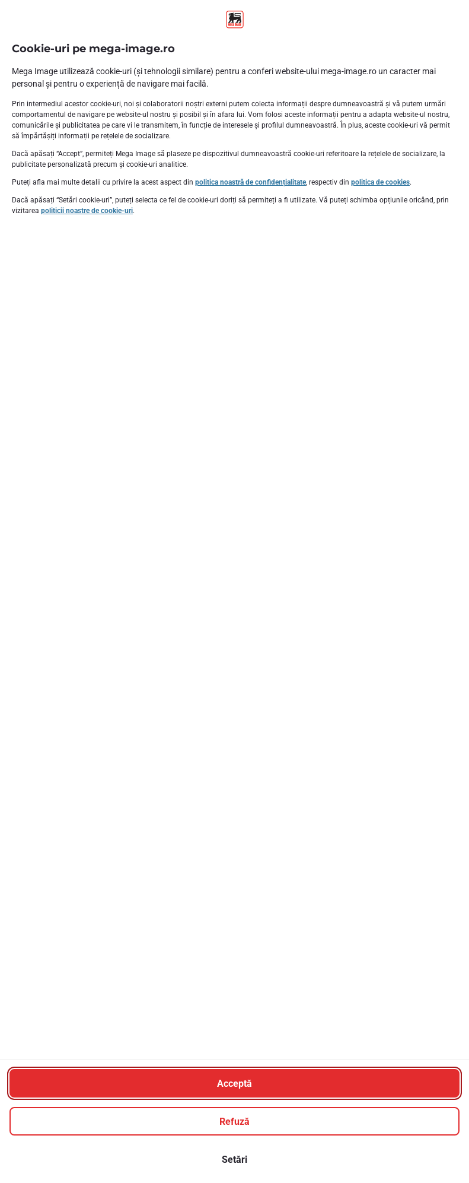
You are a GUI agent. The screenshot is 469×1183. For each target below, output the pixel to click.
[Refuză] (234, 1121)
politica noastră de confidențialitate (250, 182)
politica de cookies (380, 182)
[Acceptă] (234, 1083)
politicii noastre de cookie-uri (87, 211)
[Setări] (234, 1159)
